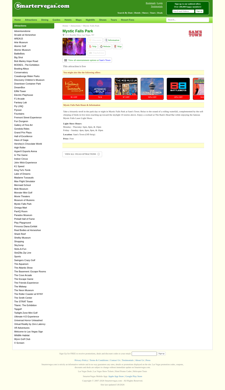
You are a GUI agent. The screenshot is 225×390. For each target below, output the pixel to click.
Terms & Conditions (99, 360)
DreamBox (19, 87)
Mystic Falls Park (23, 204)
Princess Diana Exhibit (25, 226)
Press (148, 360)
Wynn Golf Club (22, 339)
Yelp (92, 46)
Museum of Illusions (24, 200)
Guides (56, 20)
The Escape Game (23, 279)
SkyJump (19, 245)
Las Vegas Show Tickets (103, 371)
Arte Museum (21, 42)
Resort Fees (127, 20)
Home (17, 20)
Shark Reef (20, 234)
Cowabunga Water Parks (27, 76)
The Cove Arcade (23, 275)
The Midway (20, 286)
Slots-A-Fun (20, 249)
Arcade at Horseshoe (25, 35)
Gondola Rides (21, 128)
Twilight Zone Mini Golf (25, 313)
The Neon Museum (24, 290)
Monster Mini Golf (23, 192)
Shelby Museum (22, 237)
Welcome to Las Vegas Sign (28, 331)
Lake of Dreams (22, 174)
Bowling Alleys (21, 68)
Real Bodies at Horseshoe (27, 230)
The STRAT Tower (23, 301)
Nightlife (90, 20)
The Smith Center (23, 298)
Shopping (19, 241)
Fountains (19, 113)
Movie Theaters (22, 196)
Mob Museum (21, 189)
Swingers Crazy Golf (24, 260)
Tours (114, 20)
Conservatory (21, 72)
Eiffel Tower (20, 91)
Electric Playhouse (23, 95)
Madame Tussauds (24, 177)
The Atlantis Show (23, 267)
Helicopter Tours (140, 371)
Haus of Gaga (21, 140)
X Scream (19, 343)
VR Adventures (21, 328)
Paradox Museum (23, 215)
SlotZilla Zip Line (22, 252)
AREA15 (18, 38)
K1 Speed (19, 166)
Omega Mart (20, 207)
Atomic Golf (20, 46)
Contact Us (115, 360)
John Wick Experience (25, 162)
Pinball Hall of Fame (24, 219)
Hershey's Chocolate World (28, 144)
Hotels (68, 20)
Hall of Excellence (23, 136)
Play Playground (22, 222)
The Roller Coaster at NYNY (28, 294)
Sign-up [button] (199, 11)
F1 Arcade (19, 98)
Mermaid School (22, 185)
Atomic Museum (22, 50)
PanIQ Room (21, 211)
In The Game (21, 155)
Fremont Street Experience (28, 117)
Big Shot (18, 57)
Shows (102, 20)
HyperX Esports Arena (25, 151)
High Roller (19, 147)
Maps (79, 20)
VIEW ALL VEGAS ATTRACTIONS (82, 154)
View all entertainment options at (87, 60)
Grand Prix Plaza (23, 132)
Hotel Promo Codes (123, 371)
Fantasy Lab (20, 102)
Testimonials (157, 6)
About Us (139, 360)
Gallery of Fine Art (23, 125)
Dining (44, 20)
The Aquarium (21, 264)
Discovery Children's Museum (29, 80)
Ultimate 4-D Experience (26, 316)
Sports (17, 256)
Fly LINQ (18, 106)
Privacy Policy (81, 360)
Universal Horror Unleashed (28, 320)
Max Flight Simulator (24, 181)
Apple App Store (116, 376)
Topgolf (17, 309)
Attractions (31, 20)
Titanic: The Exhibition (25, 305)
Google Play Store (133, 376)
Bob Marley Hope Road (26, 61)
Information (112, 40)
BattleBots (19, 53)
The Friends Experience (26, 282)
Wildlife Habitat (21, 335)
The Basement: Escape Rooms (30, 271)
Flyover (18, 110)
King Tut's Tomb (22, 170)
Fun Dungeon (21, 121)
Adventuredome (22, 31)
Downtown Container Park (27, 83)
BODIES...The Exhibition (26, 65)
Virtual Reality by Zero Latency (30, 324)
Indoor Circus (21, 159)
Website (105, 46)
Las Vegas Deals (85, 371)
